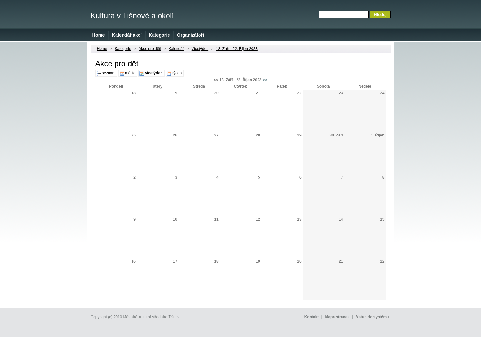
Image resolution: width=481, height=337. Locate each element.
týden (177, 73)
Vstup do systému (372, 317)
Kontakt (311, 317)
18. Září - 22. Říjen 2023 (237, 49)
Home (98, 35)
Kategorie (159, 35)
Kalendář (176, 49)
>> (265, 80)
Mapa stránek (337, 317)
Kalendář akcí (127, 35)
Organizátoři (190, 35)
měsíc (130, 73)
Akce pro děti (150, 49)
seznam (109, 73)
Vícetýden (200, 49)
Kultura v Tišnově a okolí (132, 15)
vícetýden (153, 73)
